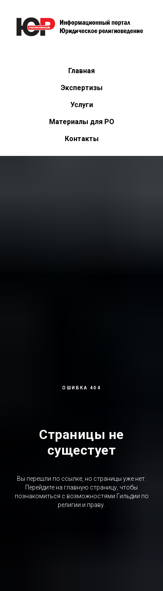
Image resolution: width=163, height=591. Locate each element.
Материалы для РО (81, 122)
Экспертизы (82, 88)
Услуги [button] (81, 105)
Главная (81, 71)
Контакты (82, 139)
